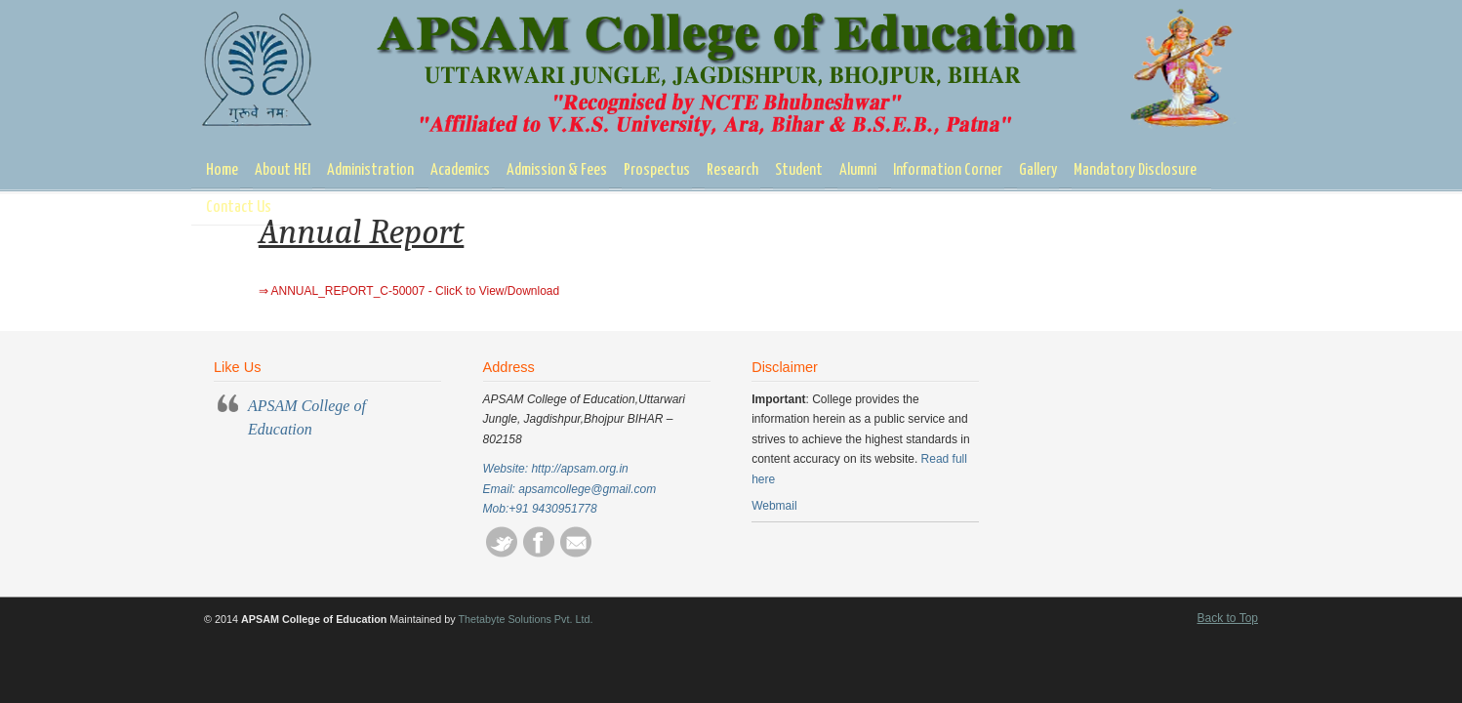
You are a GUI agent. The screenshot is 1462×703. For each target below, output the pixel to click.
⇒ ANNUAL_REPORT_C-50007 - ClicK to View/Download (409, 291)
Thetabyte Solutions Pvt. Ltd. (525, 619)
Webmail (773, 506)
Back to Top (1228, 618)
